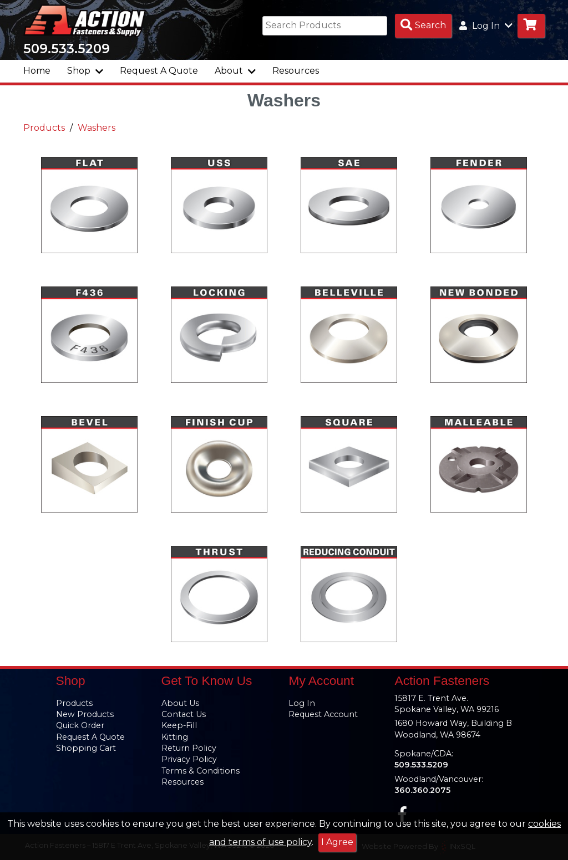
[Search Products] (423, 26)
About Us (180, 703)
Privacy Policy (189, 760)
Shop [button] (85, 73)
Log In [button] (486, 26)
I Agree (337, 842)
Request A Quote (159, 73)
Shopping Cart (86, 748)
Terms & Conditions (200, 771)
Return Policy (188, 748)
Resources (295, 73)
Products (44, 130)
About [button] (235, 73)
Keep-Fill (179, 726)
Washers (96, 130)
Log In (301, 703)
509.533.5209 (66, 51)
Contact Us (183, 714)
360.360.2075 (422, 790)
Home (36, 73)
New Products (85, 714)
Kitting (174, 737)
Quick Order (80, 726)
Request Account (323, 714)
